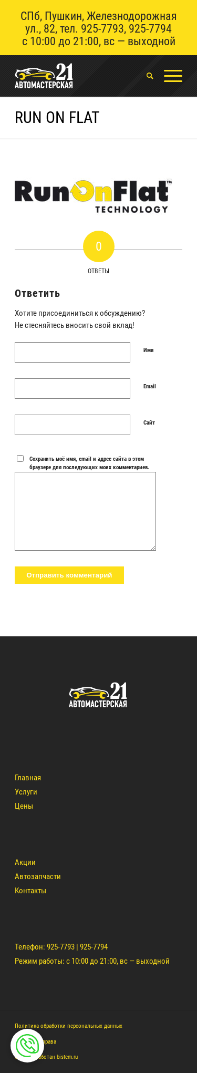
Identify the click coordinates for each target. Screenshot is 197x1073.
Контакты (30, 890)
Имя (148, 350)
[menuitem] (144, 76)
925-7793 (102, 28)
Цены (24, 806)
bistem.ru (67, 1057)
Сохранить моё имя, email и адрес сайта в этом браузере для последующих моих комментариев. (89, 463)
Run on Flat (57, 117)
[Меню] (167, 76)
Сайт (149, 422)
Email (149, 386)
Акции (25, 862)
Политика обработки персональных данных (68, 1026)
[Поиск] (144, 76)
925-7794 (150, 28)
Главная (28, 777)
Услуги (26, 792)
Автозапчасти (38, 876)
